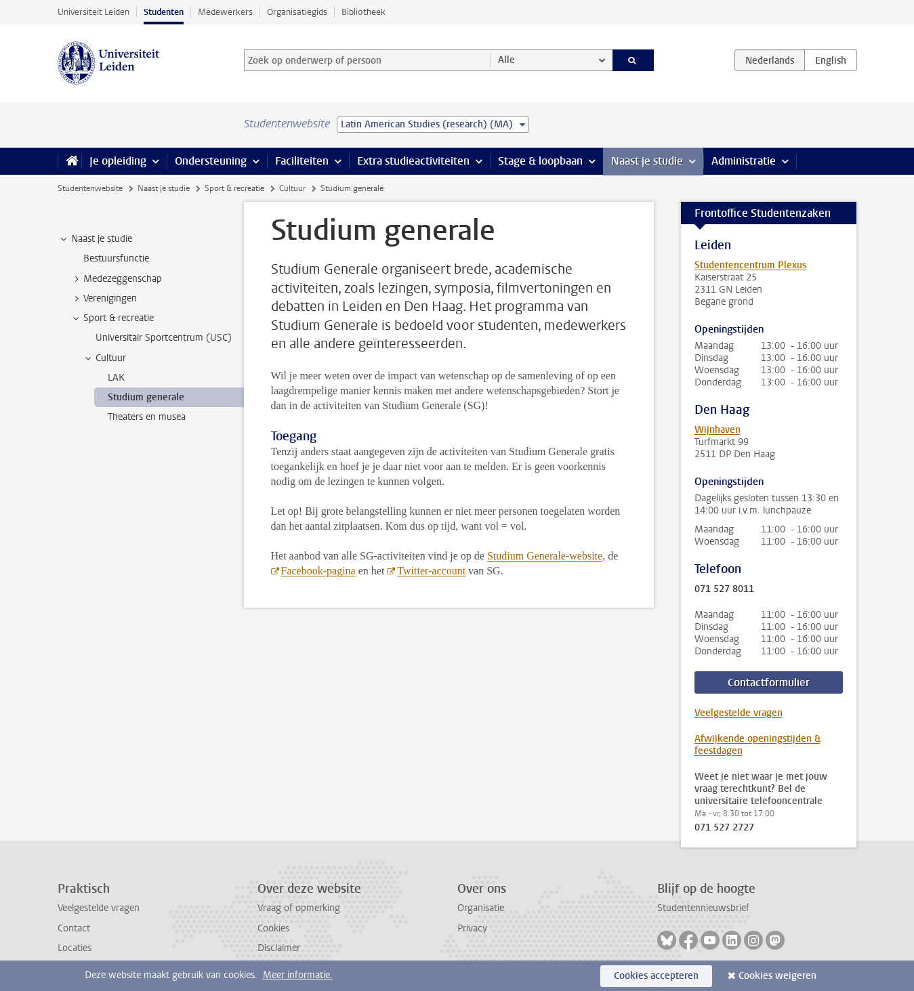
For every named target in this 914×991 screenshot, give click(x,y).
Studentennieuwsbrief (703, 908)
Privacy (472, 928)
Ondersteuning (211, 161)
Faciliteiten (302, 161)
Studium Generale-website (544, 556)
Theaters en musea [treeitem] (147, 416)
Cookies (273, 928)
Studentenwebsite (90, 188)
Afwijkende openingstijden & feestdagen (757, 744)
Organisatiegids (297, 12)
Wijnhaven (717, 429)
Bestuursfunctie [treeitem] (116, 258)
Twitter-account (431, 570)
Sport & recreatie (234, 188)
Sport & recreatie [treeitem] (112, 318)
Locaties (74, 948)
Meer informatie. (298, 975)
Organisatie (480, 908)
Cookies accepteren (656, 975)
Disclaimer (278, 948)
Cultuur (292, 188)
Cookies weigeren (777, 975)
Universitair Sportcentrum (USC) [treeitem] (164, 337)
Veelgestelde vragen (738, 713)
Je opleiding (117, 161)
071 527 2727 (724, 828)
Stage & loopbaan (540, 161)
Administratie (743, 161)
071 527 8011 (724, 589)
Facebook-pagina (318, 570)
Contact (74, 928)
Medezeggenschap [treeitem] (116, 279)
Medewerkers (225, 12)
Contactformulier (769, 682)
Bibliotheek (363, 12)
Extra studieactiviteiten (413, 161)
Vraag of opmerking (298, 908)
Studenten (164, 12)
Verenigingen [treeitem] (103, 298)
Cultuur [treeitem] (104, 358)
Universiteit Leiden (93, 12)
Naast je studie (647, 161)
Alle (506, 60)
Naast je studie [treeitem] (95, 239)
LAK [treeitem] (116, 377)
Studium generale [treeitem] (146, 397)
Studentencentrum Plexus (750, 265)
